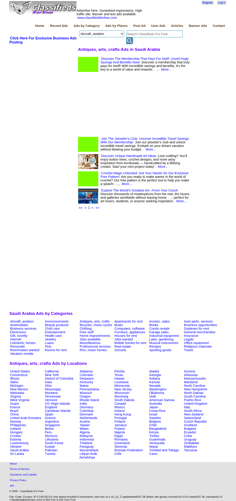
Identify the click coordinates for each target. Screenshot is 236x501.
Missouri (86, 393)
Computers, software (129, 328)
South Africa (193, 411)
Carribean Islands (58, 411)
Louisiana (121, 382)
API (12, 485)
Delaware (87, 378)
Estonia (15, 439)
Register (207, 2)
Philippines (18, 425)
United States (20, 371)
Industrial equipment (164, 336)
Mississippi (53, 389)
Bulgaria (190, 428)
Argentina (52, 421)
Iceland (15, 428)
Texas (118, 375)
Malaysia (86, 436)
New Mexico (19, 389)
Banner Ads (198, 26)
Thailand (86, 443)
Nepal (153, 446)
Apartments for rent (128, 321)
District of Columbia (59, 378)
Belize (49, 428)
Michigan (16, 385)
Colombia (87, 411)
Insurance (191, 336)
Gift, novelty (18, 336)
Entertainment (55, 332)
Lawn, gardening (161, 339)
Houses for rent (125, 336)
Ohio (48, 385)
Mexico (119, 407)
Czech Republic (195, 421)
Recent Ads (59, 26)
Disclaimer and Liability (23, 474)
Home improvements (95, 336)
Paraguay (87, 446)
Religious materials (198, 346)
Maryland (190, 382)
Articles (177, 26)
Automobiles (19, 325)
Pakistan (51, 450)
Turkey (154, 436)
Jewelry (50, 339)
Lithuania (51, 439)
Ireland (119, 411)
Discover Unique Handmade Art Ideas (128, 156)
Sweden (155, 418)
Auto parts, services (198, 321)
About (13, 463)
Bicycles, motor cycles (96, 325)
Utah (152, 396)
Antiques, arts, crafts (95, 321)
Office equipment (196, 343)
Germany (86, 407)
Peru (48, 432)
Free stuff (87, 332)
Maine (84, 385)
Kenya (154, 432)
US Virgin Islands (57, 403)
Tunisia (50, 454)
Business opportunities (200, 325)
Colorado (86, 375)
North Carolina (194, 385)
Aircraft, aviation (22, 321)
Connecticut (18, 375)
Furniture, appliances (129, 332)
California (52, 371)
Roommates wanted (24, 350)
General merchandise (199, 332)
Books (153, 325)
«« (80, 207)
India (83, 403)
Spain (49, 414)
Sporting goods (160, 350)
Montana (51, 393)
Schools (120, 350)
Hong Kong (122, 414)
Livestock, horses (22, 343)
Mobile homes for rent (130, 343)
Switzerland (192, 418)
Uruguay (190, 439)
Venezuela (156, 443)
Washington (157, 389)
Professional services (95, 346)
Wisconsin (121, 393)
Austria (85, 421)
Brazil (14, 411)
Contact (219, 26)
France (15, 407)
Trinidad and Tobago (164, 450)
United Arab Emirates (25, 418)
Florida (119, 371)
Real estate (122, 346)
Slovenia (120, 446)
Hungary (16, 432)
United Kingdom (195, 403)
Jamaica (120, 425)
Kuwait (50, 446)
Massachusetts (195, 378)
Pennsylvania (89, 389)
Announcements (57, 321)
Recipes (155, 346)
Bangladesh (157, 428)
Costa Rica (157, 411)
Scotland (190, 425)
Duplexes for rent (196, 328)
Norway (15, 421)
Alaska (154, 371)
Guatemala (157, 439)
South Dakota (124, 400)
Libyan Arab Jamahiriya (88, 455)
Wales (84, 428)
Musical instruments (163, 343)
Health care (53, 336)
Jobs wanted (123, 339)
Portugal (120, 418)
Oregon (85, 396)
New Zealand (193, 414)
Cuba (188, 436)
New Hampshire (195, 389)
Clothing (86, 328)
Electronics (18, 332)
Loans (49, 343)
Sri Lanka (17, 454)
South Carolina (195, 396)
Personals (17, 346)
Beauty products (57, 325)
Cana (153, 454)
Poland (119, 428)
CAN (117, 454)
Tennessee (53, 396)
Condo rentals (159, 328)
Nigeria (119, 432)
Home (39, 26)
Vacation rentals (21, 353)
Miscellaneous (90, 343)
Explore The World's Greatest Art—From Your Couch (139, 190)
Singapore (52, 425)
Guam (14, 403)
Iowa (48, 382)
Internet (15, 339)
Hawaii (119, 378)
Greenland (122, 443)
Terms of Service (19, 468)
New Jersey (123, 389)
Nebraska (17, 393)
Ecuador (190, 432)
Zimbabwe (191, 443)
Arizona (189, 371)
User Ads (158, 26)
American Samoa (161, 400)
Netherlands (88, 418)
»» (97, 207)
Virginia (15, 396)
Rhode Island (89, 400)
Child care (52, 328)
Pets (48, 346)
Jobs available (90, 339)
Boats (118, 325)
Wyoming (121, 396)
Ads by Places (116, 26)
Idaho (14, 382)
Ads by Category (87, 26)
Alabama (86, 371)
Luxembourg (19, 443)
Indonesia (87, 439)
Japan (153, 407)
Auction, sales (159, 321)
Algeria (85, 432)
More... (166, 69)
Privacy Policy (18, 480)
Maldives (190, 446)
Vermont (51, 400)
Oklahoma (156, 393)
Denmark (86, 414)
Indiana (154, 378)
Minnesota (122, 385)
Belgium (155, 421)
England (51, 407)
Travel (188, 350)
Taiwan (85, 425)
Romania (121, 439)
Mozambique (89, 450)
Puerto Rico (192, 400)
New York (52, 375)
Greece (50, 418)
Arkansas (191, 375)
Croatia (15, 436)
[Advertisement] (43, 78)
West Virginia (19, 400)
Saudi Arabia (19, 450)
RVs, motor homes (93, 350)
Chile (153, 425)
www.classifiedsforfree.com (97, 17)
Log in (221, 2)
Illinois (14, 378)
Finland (119, 421)
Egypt (118, 436)
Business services (23, 328)
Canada (120, 403)
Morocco (51, 436)
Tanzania (190, 450)
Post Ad (139, 26)
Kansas (154, 382)
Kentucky (86, 382)
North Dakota (193, 393)
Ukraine (16, 446)
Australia (155, 403)
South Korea (54, 443)
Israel (153, 414)
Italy (187, 407)
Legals (189, 339)
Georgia (155, 375)
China (14, 414)
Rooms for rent (56, 350)
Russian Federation (128, 450)
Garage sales (159, 332)
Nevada (155, 385)
